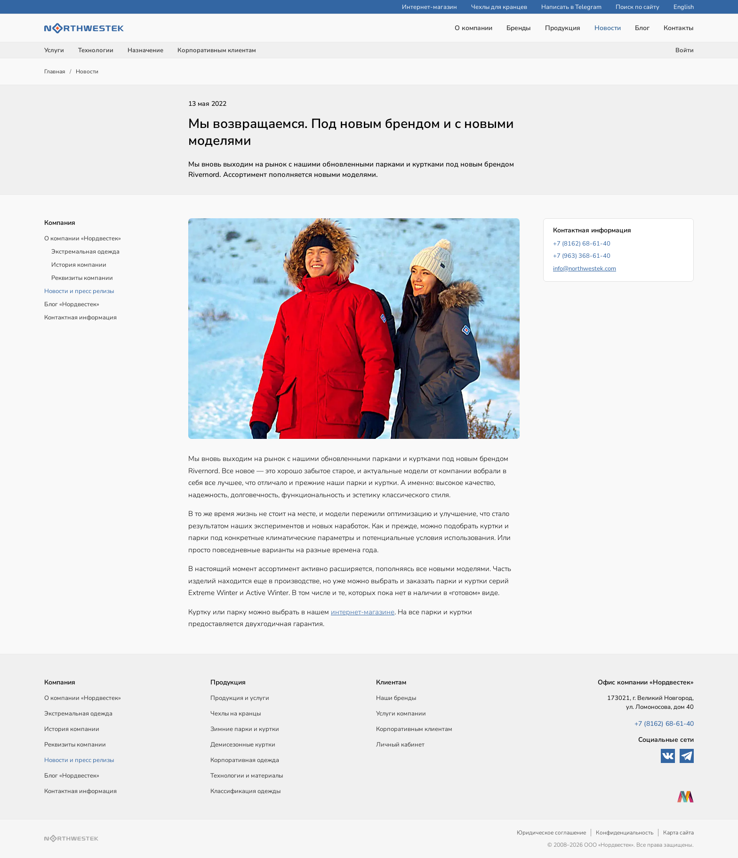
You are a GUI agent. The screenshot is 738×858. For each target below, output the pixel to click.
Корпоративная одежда (244, 760)
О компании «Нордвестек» (82, 238)
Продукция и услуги (239, 698)
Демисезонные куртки (242, 744)
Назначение (145, 50)
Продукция (562, 28)
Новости (607, 28)
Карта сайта (678, 832)
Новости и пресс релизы (79, 291)
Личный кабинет (400, 744)
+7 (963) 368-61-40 (581, 256)
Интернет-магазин (429, 7)
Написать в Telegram (571, 7)
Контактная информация (80, 317)
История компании (78, 265)
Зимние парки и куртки (244, 729)
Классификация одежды (245, 791)
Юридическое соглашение (551, 832)
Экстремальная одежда (85, 251)
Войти (684, 50)
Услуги (54, 50)
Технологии (95, 50)
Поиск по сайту (637, 7)
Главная (54, 71)
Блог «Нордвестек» (71, 304)
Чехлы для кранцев (499, 7)
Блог (642, 28)
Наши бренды (396, 698)
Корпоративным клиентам (216, 50)
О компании (473, 28)
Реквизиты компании (82, 278)
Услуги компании (401, 713)
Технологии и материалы (246, 775)
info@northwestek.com (584, 268)
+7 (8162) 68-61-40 (581, 243)
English (684, 7)
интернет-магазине (362, 612)
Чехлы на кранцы (235, 713)
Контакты (679, 28)
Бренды (518, 28)
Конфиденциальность (624, 832)
